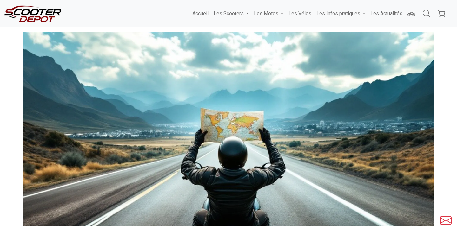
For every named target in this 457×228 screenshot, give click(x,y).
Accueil (200, 13)
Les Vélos (299, 13)
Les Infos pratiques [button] (338, 13)
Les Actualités (386, 13)
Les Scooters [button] (229, 13)
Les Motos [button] (267, 13)
